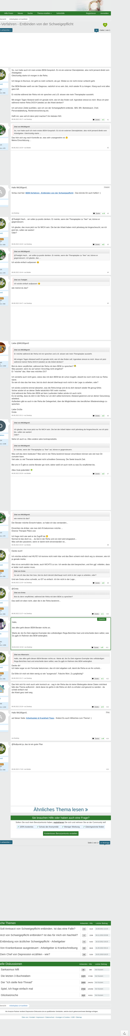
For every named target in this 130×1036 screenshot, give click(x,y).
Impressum (40, 1017)
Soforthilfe (60, 13)
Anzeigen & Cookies (63, 1017)
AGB (72, 1017)
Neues (20, 13)
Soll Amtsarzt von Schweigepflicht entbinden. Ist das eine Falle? (37, 928)
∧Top (124, 1033)
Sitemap (79, 1017)
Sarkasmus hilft (10, 969)
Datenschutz (49, 1017)
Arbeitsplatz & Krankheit (18, 1006)
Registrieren (91, 13)
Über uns (25, 1017)
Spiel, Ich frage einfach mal (17, 988)
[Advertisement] (61, 167)
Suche (30, 13)
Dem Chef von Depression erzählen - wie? (25, 954)
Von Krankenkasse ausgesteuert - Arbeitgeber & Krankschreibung (39, 947)
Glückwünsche (9, 995)
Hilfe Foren (8, 13)
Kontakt (32, 1017)
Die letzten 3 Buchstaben (15, 975)
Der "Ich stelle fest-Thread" (17, 982)
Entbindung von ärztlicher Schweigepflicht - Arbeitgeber (32, 941)
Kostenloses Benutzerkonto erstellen (60, 833)
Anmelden (104, 13)
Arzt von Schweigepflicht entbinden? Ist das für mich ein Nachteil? (39, 935)
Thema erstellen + (44, 13)
